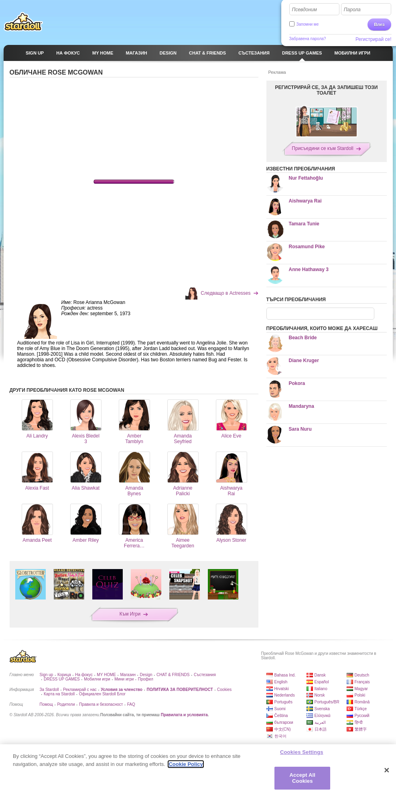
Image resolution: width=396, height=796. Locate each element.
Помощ (46, 704)
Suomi (280, 709)
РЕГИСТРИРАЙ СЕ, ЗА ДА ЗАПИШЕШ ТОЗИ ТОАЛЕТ (326, 90)
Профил (145, 679)
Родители (66, 704)
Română (362, 702)
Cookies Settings (301, 752)
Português (283, 702)
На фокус (84, 674)
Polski (360, 695)
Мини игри (124, 679)
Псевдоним (304, 9)
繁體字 (361, 729)
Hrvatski (281, 689)
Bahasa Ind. (285, 675)
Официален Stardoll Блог (102, 694)
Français (362, 682)
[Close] (386, 770)
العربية (320, 722)
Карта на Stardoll (59, 694)
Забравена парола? (307, 38)
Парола (352, 9)
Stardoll (23, 21)
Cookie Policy (186, 764)
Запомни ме (307, 24)
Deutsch (362, 675)
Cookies (224, 689)
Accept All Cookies (302, 778)
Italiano (321, 689)
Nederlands (284, 695)
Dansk (320, 675)
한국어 (280, 736)
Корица (64, 674)
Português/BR (327, 702)
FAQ (131, 704)
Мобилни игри (97, 679)
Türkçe (361, 709)
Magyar (361, 689)
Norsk (320, 695)
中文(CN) (282, 729)
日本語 (321, 729)
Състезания (205, 674)
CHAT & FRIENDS (172, 674)
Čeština (281, 715)
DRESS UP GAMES (62, 679)
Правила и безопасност (101, 704)
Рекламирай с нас (80, 689)
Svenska (322, 709)
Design (146, 674)
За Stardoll (49, 689)
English (281, 682)
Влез (379, 24)
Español (322, 682)
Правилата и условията (184, 715)
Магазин (128, 674)
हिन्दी (359, 722)
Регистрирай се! (373, 39)
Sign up (46, 674)
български (283, 722)
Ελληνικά (323, 715)
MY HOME (106, 674)
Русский (362, 715)
